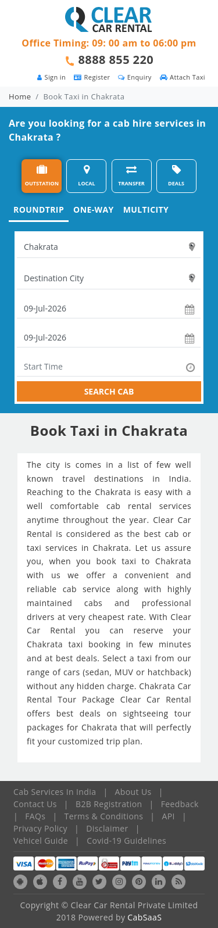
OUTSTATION (42, 175)
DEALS (176, 175)
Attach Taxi (182, 77)
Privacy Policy (40, 828)
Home (20, 96)
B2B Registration (109, 803)
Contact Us (35, 803)
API (168, 816)
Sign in (51, 77)
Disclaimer (107, 828)
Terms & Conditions (104, 816)
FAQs (35, 816)
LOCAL (86, 175)
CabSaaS (144, 917)
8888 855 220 (116, 59)
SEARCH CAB (109, 391)
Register (92, 77)
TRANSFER (131, 175)
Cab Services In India (54, 791)
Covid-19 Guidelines (126, 840)
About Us (133, 791)
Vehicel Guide (40, 840)
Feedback (180, 803)
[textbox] (109, 247)
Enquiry (134, 77)
